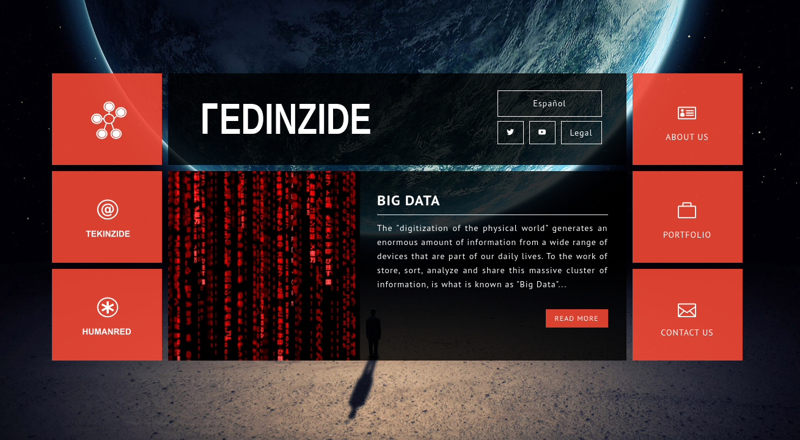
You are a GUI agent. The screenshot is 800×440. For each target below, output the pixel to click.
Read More (577, 318)
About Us (687, 136)
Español (549, 103)
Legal (581, 132)
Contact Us (687, 332)
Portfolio (687, 234)
